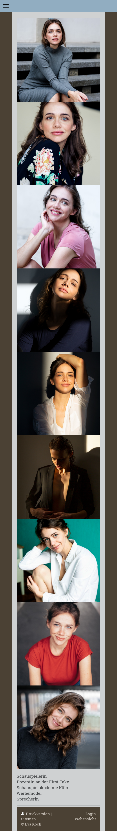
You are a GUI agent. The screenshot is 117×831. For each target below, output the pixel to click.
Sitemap (28, 818)
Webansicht (85, 818)
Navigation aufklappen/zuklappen (58, 6)
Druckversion (36, 813)
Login (91, 813)
